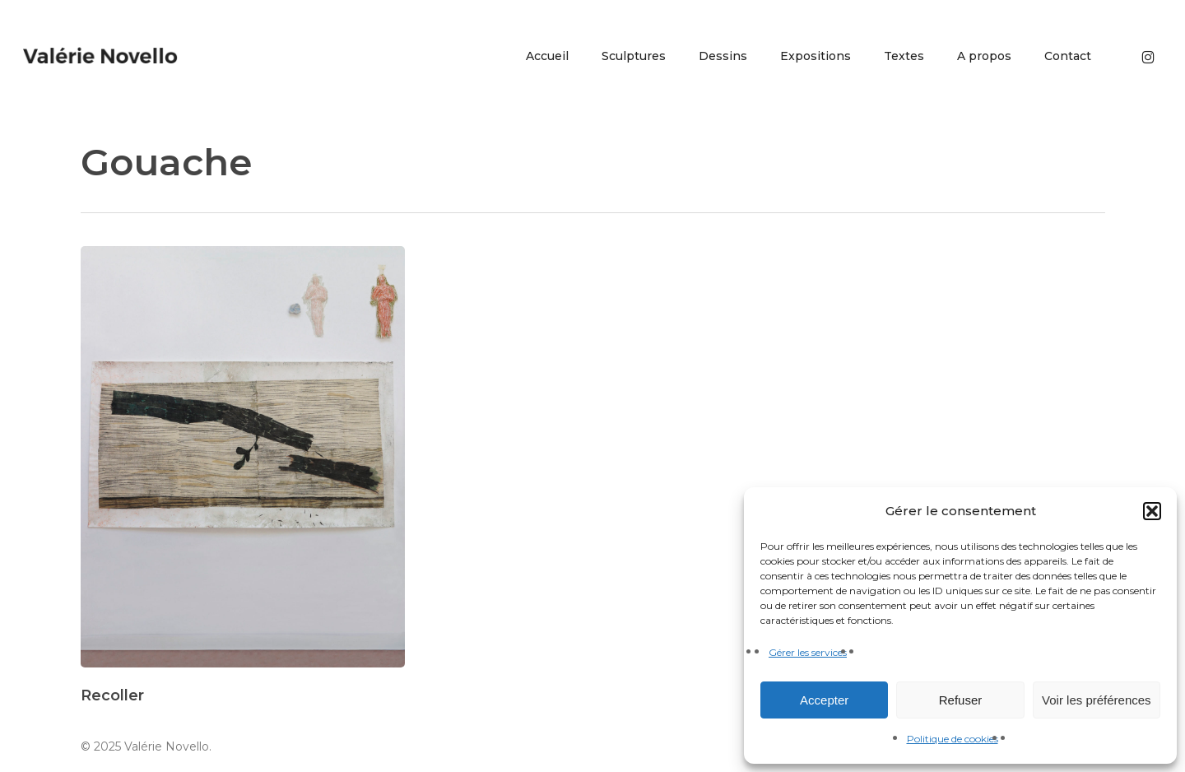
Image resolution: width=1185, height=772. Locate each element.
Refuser (961, 700)
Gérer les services (808, 652)
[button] (1152, 511)
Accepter (824, 700)
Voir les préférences (1096, 700)
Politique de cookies (952, 738)
